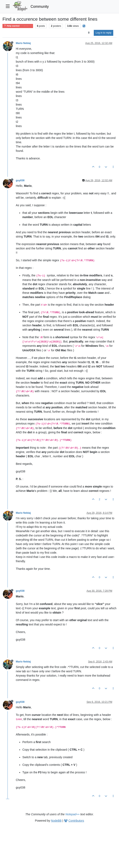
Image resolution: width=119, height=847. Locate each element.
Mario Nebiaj (23, 43)
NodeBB (56, 820)
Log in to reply (103, 32)
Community (40, 7)
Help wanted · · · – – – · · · (17, 26)
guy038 (20, 180)
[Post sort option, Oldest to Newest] (88, 33)
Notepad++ (72, 814)
